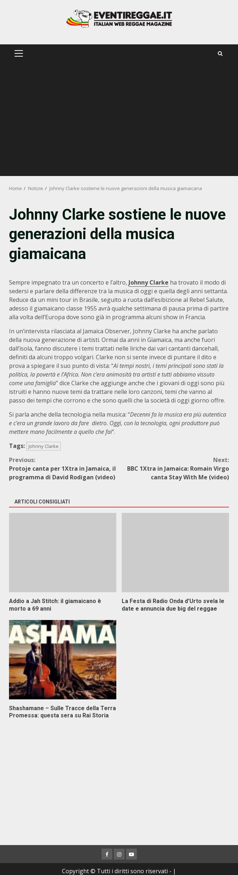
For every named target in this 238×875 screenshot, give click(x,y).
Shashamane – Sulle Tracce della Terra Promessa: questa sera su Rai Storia (62, 659)
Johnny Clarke (43, 446)
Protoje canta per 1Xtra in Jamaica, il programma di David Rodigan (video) (64, 468)
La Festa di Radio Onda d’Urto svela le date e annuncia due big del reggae (175, 552)
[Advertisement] (119, 121)
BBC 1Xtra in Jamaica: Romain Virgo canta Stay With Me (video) (174, 468)
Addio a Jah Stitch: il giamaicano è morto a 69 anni (62, 552)
